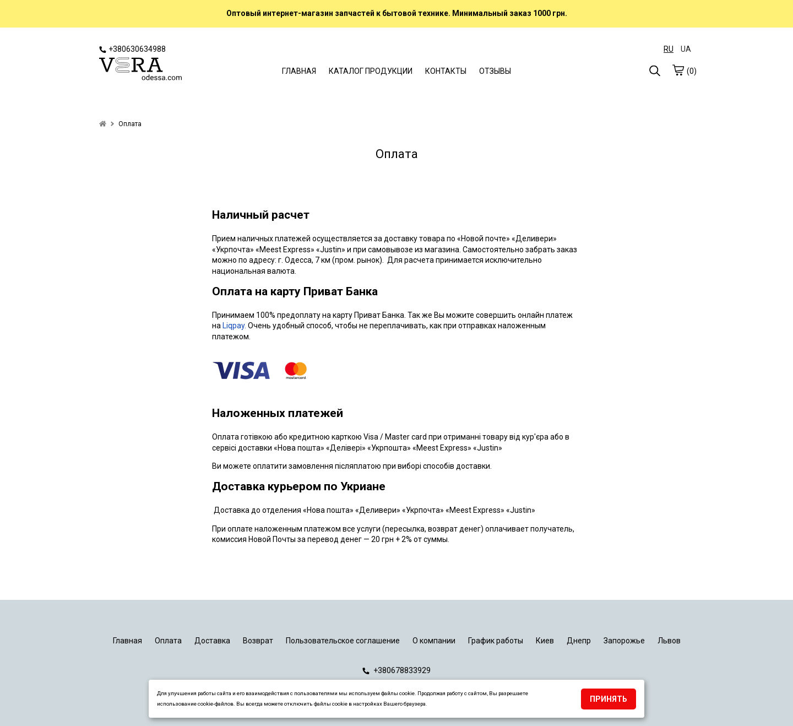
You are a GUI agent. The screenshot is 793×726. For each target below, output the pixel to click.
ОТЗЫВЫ (495, 71)
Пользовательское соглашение (343, 640)
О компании (433, 640)
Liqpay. (235, 325)
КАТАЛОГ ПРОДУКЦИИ (370, 71)
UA (686, 49)
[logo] (140, 70)
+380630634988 (132, 49)
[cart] (677, 69)
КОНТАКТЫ (445, 71)
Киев (545, 640)
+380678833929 (396, 670)
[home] (102, 124)
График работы (495, 640)
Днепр (579, 640)
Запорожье (624, 640)
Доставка (212, 640)
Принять (608, 699)
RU (668, 49)
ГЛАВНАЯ (299, 71)
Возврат (258, 640)
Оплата (168, 640)
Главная (127, 640)
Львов (669, 640)
